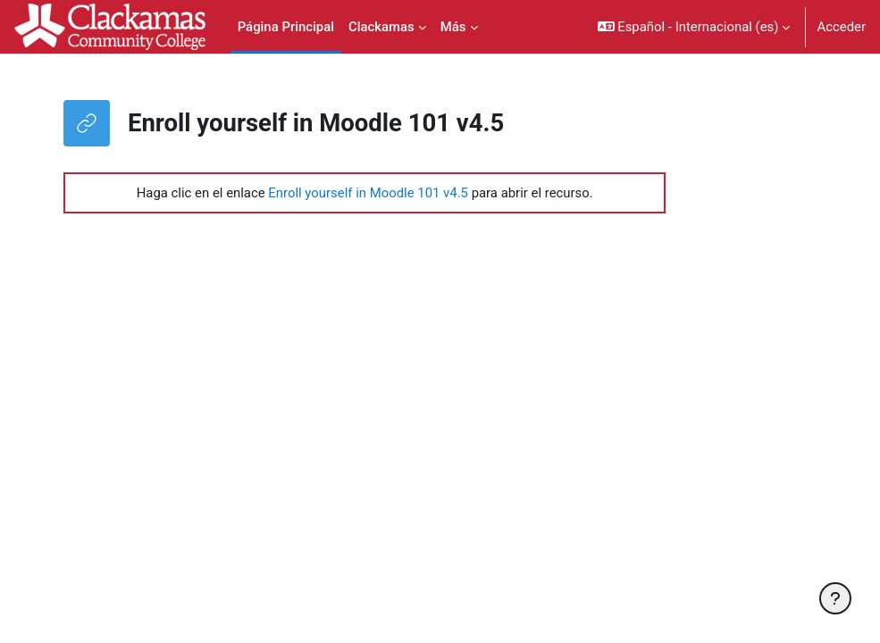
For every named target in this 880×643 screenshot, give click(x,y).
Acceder (841, 27)
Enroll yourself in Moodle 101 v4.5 (368, 193)
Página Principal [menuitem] (286, 27)
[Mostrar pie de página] (835, 598)
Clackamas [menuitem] (381, 27)
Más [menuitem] (453, 27)
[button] (694, 27)
